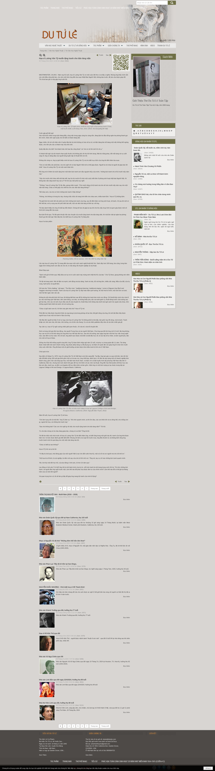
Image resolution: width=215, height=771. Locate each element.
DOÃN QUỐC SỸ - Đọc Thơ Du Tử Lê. (149, 244)
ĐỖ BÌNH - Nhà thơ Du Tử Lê (146, 237)
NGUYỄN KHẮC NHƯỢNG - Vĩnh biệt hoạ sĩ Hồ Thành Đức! (62, 587)
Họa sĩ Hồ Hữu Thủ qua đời (49, 633)
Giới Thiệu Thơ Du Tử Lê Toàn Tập (150, 100)
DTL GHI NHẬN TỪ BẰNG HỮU (146, 208)
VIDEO (137, 273)
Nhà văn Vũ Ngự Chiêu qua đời (51, 657)
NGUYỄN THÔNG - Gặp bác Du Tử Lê (149, 252)
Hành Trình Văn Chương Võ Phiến (148, 166)
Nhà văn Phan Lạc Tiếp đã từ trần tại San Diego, (58, 564)
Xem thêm (89, 755)
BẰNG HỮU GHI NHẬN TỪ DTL (146, 141)
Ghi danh (163, 40)
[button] (55, 45)
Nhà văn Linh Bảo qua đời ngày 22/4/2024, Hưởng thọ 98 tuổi (62, 680)
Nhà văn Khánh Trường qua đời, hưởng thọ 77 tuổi (58, 610)
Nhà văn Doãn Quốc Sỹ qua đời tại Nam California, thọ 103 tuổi (63, 518)
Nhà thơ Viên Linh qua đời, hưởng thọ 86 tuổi (56, 703)
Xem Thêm (42, 755)
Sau (107, 55)
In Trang (40, 481)
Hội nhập (172, 40)
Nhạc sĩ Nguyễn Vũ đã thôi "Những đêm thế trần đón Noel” (62, 541)
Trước (101, 55)
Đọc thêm (126, 499)
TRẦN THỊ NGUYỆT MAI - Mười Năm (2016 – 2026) (58, 494)
